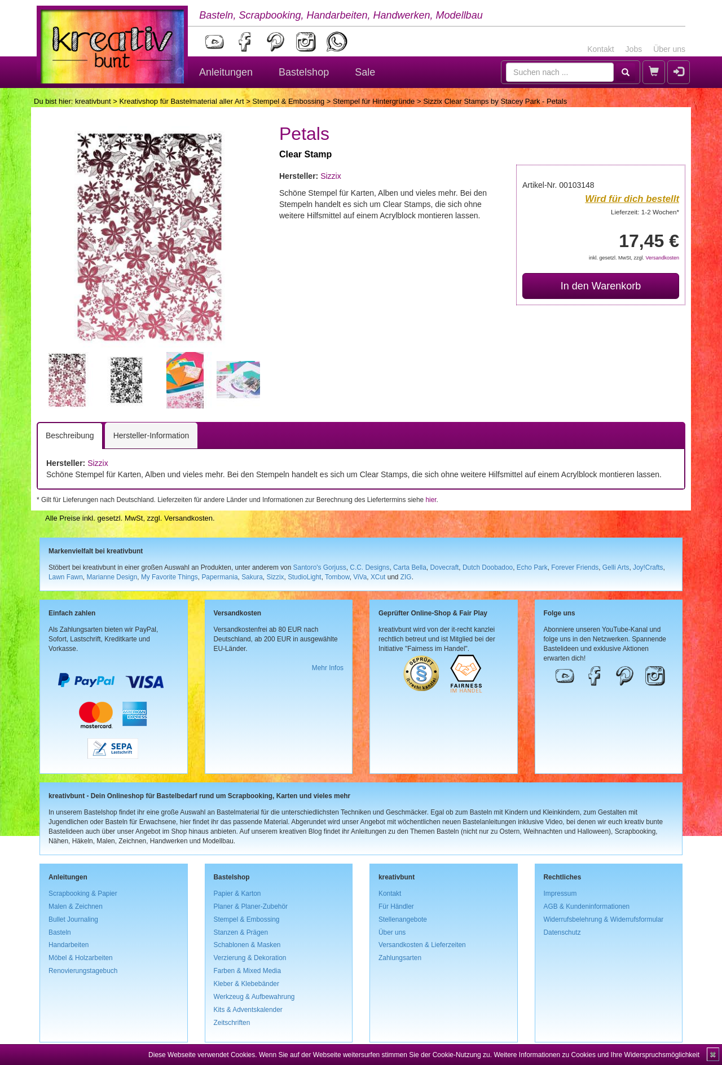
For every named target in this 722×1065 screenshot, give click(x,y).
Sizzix (330, 176)
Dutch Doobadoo (488, 567)
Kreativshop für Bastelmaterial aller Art (181, 101)
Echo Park (532, 567)
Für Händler (396, 906)
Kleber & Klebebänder (246, 984)
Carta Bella (409, 567)
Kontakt (600, 49)
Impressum (560, 893)
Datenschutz (562, 932)
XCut (378, 577)
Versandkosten (662, 258)
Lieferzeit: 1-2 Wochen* (645, 211)
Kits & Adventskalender (248, 1010)
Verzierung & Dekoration (250, 958)
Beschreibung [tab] (70, 435)
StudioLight (305, 577)
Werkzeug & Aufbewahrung (254, 997)
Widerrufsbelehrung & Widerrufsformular (604, 919)
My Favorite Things (169, 577)
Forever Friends (574, 567)
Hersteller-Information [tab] (151, 435)
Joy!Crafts (648, 567)
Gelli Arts (615, 567)
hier (430, 500)
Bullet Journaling (73, 919)
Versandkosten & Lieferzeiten (422, 945)
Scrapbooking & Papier (83, 893)
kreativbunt (93, 101)
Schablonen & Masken (247, 945)
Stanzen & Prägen (241, 932)
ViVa (360, 577)
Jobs (634, 49)
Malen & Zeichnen (76, 906)
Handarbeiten (69, 945)
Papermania (219, 577)
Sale (365, 72)
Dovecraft (444, 567)
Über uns (669, 49)
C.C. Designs (369, 567)
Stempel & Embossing (288, 101)
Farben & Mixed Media (247, 971)
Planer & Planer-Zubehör (251, 906)
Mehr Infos (328, 668)
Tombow (337, 577)
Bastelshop (304, 72)
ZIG (406, 577)
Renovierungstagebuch (83, 971)
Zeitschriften (232, 1023)
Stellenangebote (402, 919)
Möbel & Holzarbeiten (81, 958)
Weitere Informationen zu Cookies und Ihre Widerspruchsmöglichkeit (596, 1055)
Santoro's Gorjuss (319, 567)
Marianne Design (111, 577)
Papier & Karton (237, 893)
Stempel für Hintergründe (374, 101)
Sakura (252, 577)
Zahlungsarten (399, 958)
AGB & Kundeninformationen (587, 906)
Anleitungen (226, 72)
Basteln (60, 932)
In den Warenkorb (601, 286)
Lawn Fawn (66, 577)
